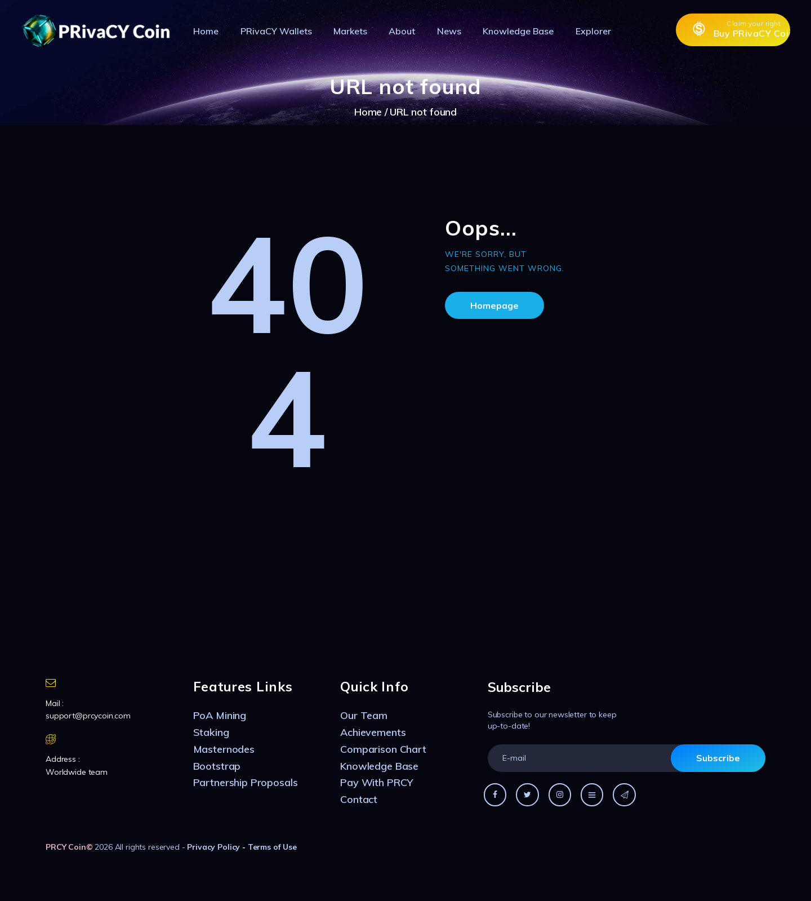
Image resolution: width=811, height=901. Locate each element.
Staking (211, 732)
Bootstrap (217, 766)
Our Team (363, 715)
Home (368, 111)
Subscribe (718, 758)
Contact (358, 799)
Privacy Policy (213, 847)
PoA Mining (220, 715)
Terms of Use (272, 847)
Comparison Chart (383, 749)
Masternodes (224, 749)
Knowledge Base (379, 766)
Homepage (494, 305)
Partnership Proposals (245, 782)
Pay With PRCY (376, 782)
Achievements (373, 732)
